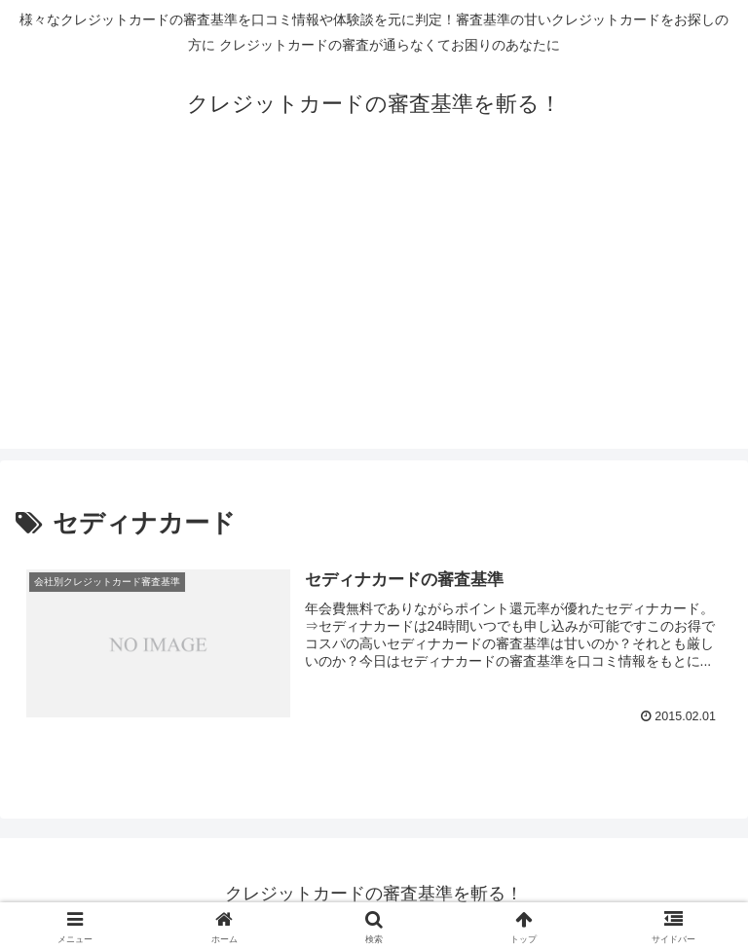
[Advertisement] (374, 312)
